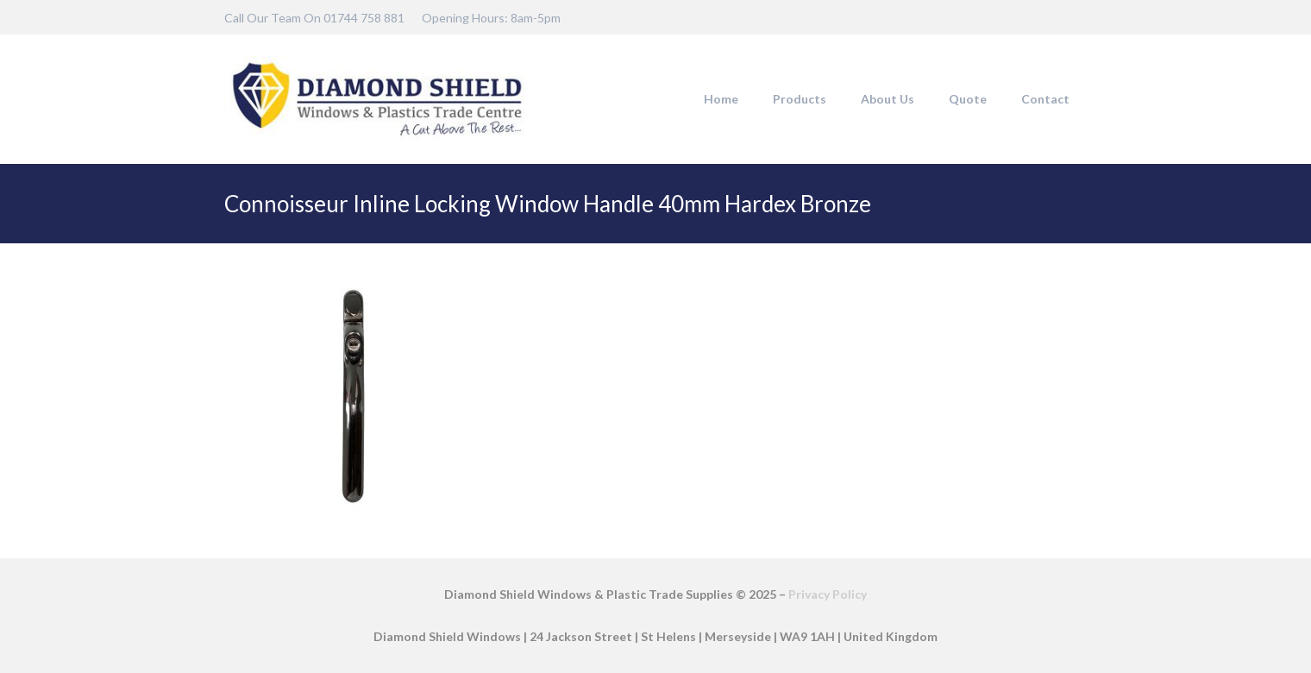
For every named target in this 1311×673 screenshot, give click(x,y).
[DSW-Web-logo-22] (377, 99)
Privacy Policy (827, 594)
